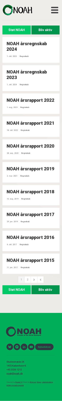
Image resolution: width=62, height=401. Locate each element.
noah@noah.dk (15, 373)
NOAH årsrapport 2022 (30, 100)
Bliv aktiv (45, 30)
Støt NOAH (16, 30)
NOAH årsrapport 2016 (30, 237)
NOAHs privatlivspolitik (15, 385)
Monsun (33, 382)
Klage (39, 382)
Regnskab (24, 56)
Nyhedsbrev (44, 347)
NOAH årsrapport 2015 (30, 260)
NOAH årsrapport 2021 (30, 123)
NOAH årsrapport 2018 (30, 191)
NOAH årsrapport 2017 (30, 214)
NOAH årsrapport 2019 (30, 168)
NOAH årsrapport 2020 (30, 146)
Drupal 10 (18, 382)
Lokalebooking (47, 382)
